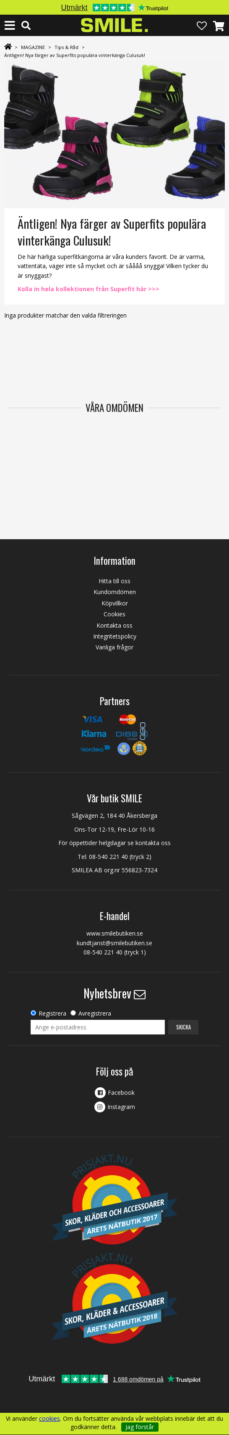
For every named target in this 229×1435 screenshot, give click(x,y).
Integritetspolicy (114, 636)
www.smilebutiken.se (114, 933)
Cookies (114, 614)
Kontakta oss (114, 625)
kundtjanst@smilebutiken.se (114, 943)
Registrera (52, 1013)
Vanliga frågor (114, 647)
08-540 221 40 (108, 857)
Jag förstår (139, 1427)
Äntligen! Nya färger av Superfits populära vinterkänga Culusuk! (74, 55)
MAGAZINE (33, 47)
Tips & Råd (66, 47)
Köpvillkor (114, 603)
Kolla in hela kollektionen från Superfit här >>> (88, 289)
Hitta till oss (114, 581)
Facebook (121, 1092)
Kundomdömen (115, 592)
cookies (49, 1418)
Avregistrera (94, 1013)
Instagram (121, 1107)
